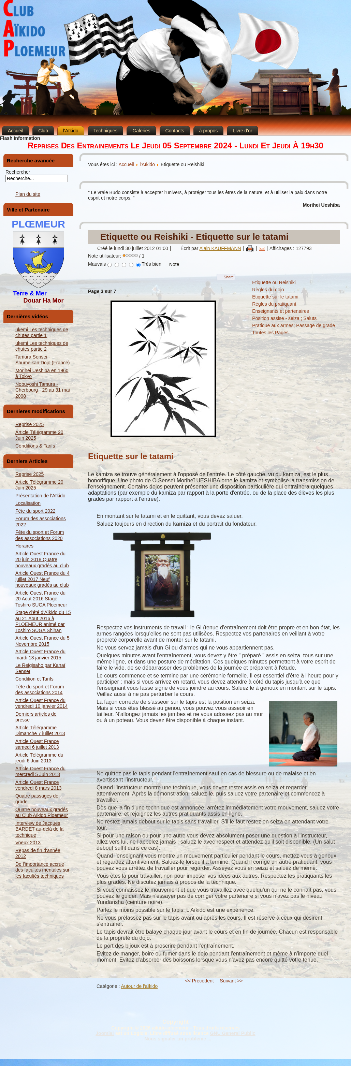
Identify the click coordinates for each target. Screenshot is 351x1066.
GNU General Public (232, 1033)
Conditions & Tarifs (35, 446)
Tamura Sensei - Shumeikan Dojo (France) (42, 360)
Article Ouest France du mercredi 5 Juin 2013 (40, 771)
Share (229, 277)
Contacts (174, 130)
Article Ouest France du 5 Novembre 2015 (42, 641)
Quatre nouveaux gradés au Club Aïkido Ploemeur (41, 812)
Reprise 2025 (29, 424)
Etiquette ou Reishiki (274, 282)
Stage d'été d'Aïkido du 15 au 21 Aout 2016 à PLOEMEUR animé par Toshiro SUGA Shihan (43, 621)
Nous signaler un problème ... (177, 1038)
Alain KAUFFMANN (220, 248)
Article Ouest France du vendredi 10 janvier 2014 (41, 703)
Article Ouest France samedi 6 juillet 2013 (37, 744)
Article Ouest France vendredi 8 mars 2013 (38, 785)
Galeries (141, 130)
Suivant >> (231, 980)
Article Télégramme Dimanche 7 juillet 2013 (40, 730)
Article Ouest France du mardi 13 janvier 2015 (40, 654)
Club (43, 130)
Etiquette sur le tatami (275, 297)
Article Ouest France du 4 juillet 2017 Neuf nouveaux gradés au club (42, 579)
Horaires (24, 546)
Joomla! (105, 1033)
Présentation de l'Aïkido (40, 495)
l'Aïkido (70, 130)
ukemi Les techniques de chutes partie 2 (41, 346)
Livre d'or (242, 130)
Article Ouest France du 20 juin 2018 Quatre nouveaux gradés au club (42, 559)
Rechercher (17, 172)
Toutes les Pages (270, 332)
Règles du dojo (268, 289)
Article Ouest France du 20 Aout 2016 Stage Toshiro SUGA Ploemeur (41, 599)
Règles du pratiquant (274, 304)
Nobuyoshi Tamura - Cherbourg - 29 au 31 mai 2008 (42, 390)
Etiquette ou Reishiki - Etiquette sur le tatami (194, 237)
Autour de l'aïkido (139, 986)
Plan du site (27, 194)
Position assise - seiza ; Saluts (284, 318)
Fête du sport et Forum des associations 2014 (39, 690)
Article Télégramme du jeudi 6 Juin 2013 (39, 758)
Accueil (15, 130)
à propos (208, 130)
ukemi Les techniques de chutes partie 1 (41, 332)
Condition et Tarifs (34, 679)
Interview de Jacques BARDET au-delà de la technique (39, 829)
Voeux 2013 (28, 842)
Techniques (105, 130)
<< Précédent (199, 980)
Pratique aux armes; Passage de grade (293, 325)
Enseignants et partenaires (280, 311)
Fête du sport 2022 (35, 511)
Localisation (28, 503)
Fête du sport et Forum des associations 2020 (39, 535)
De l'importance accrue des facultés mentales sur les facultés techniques (42, 870)
